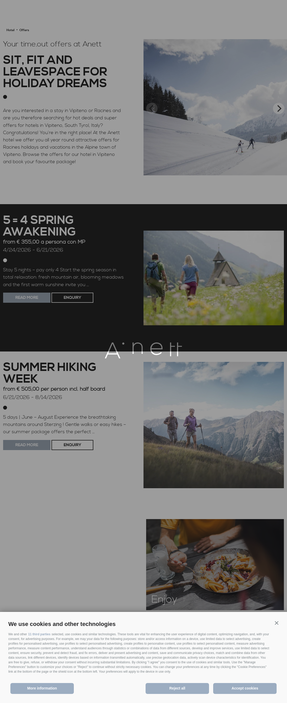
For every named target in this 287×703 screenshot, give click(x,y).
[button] (277, 623)
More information (42, 688)
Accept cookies (245, 688)
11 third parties (39, 634)
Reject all (177, 688)
